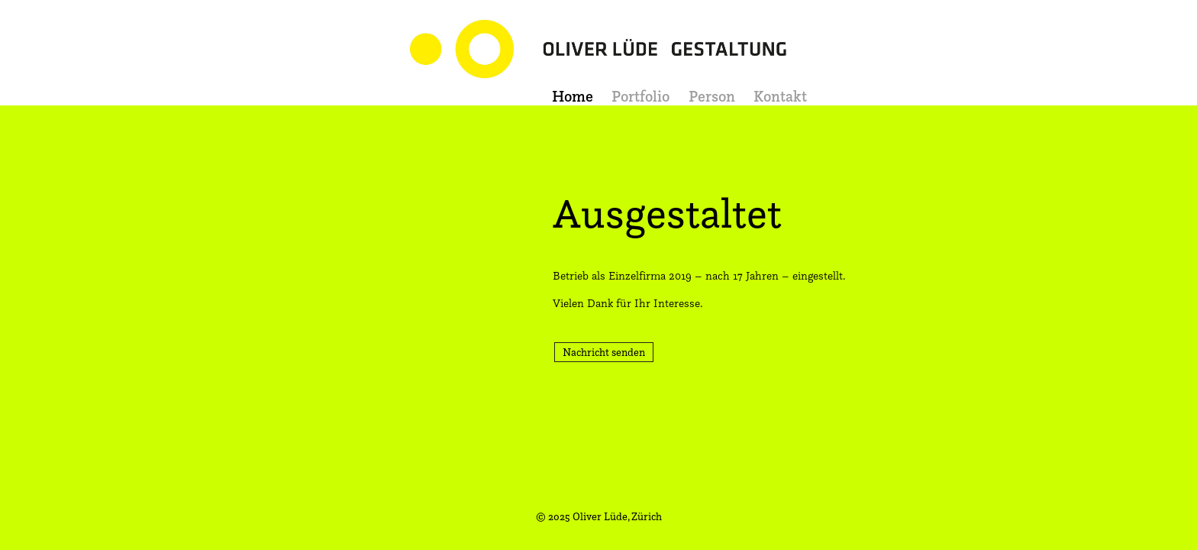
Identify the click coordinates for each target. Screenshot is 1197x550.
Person (712, 96)
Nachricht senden (604, 351)
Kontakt (780, 96)
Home (572, 96)
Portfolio (640, 96)
